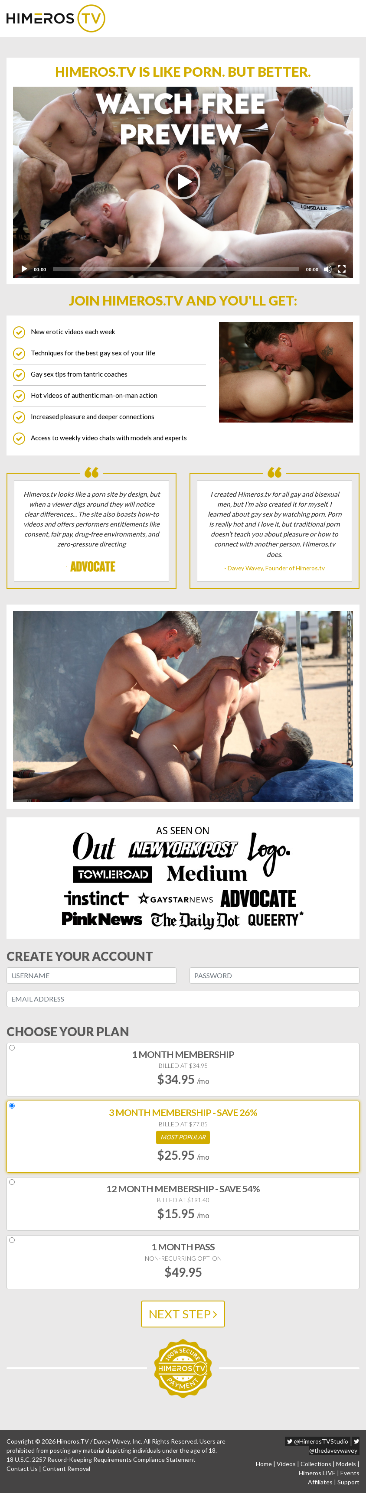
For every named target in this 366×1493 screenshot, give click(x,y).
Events (349, 1473)
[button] (183, 182)
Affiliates (320, 1482)
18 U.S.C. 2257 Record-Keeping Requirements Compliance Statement (101, 1459)
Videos (286, 1463)
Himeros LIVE (317, 1473)
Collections (316, 1463)
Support (348, 1482)
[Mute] (328, 269)
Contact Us (22, 1468)
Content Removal (66, 1468)
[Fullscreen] (341, 269)
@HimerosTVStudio (317, 1441)
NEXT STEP (183, 1314)
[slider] (176, 269)
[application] (183, 182)
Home (264, 1463)
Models (346, 1463)
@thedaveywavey (334, 1446)
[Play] (24, 269)
